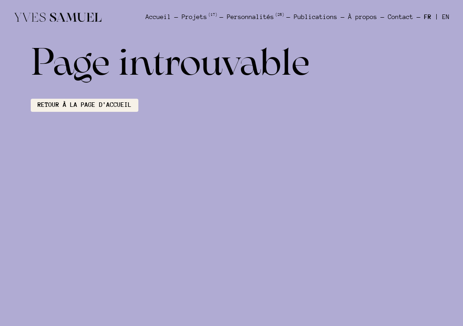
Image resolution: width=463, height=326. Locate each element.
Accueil (158, 17)
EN (445, 17)
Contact (400, 17)
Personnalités (255, 16)
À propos (362, 17)
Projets (199, 16)
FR (427, 17)
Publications (315, 17)
